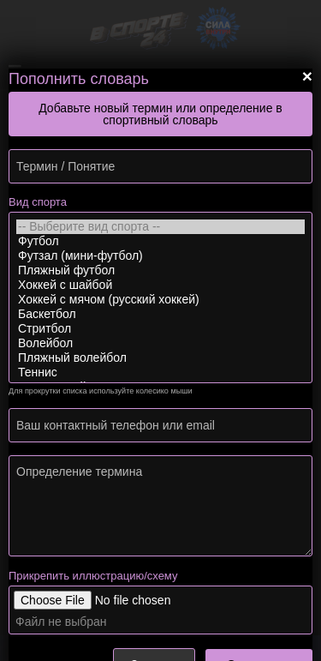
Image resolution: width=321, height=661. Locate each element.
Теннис (160, 372)
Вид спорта (38, 201)
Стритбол (160, 328)
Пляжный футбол (160, 270)
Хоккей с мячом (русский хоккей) (160, 299)
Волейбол (160, 343)
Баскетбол (160, 314)
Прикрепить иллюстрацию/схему (93, 575)
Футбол (160, 241)
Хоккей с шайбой (160, 285)
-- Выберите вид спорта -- (160, 226)
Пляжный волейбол (160, 358)
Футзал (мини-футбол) (160, 256)
